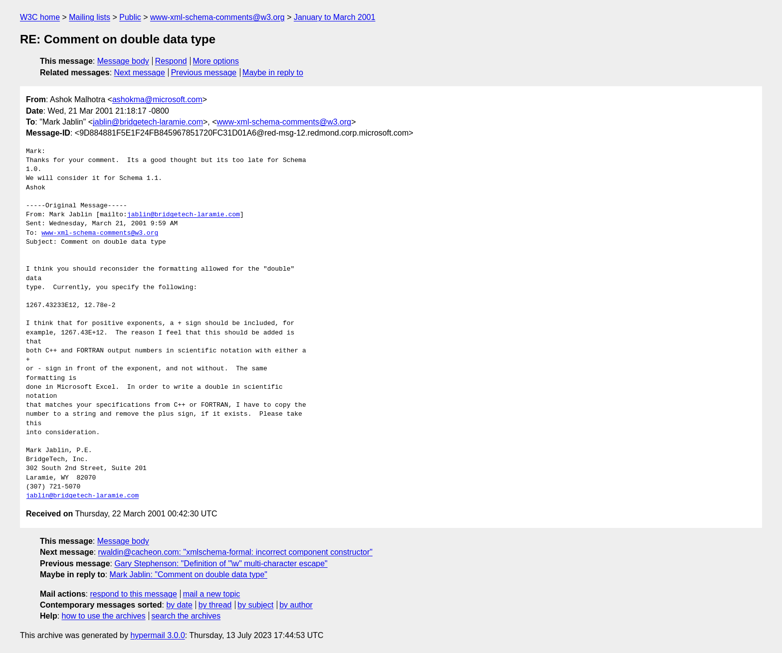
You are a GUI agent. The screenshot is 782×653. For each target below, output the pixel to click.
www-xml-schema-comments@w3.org (217, 17)
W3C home (40, 17)
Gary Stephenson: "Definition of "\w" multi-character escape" (220, 563)
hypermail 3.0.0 (157, 635)
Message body (123, 61)
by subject (255, 605)
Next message (139, 72)
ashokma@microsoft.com (157, 99)
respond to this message (133, 594)
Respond (171, 61)
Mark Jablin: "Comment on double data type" (188, 574)
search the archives (186, 616)
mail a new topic (211, 594)
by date (179, 605)
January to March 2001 (335, 17)
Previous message (204, 72)
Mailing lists (89, 17)
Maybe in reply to (272, 72)
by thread (215, 605)
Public (130, 17)
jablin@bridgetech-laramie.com (148, 122)
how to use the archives (104, 616)
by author (296, 605)
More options (216, 61)
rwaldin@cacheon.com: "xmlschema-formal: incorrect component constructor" (235, 552)
